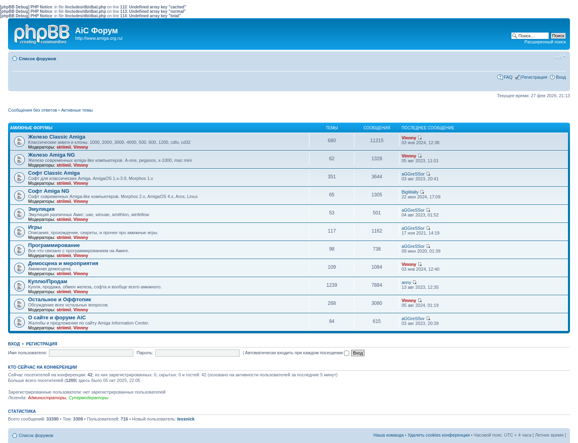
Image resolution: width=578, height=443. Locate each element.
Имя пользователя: (27, 352)
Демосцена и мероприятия (63, 263)
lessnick (185, 418)
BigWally (409, 192)
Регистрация (534, 77)
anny (406, 282)
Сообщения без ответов (32, 110)
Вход (561, 77)
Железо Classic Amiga (56, 137)
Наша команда (388, 435)
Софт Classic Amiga (54, 173)
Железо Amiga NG (51, 155)
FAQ (508, 77)
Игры (35, 227)
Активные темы (77, 110)
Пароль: (144, 352)
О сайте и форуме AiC (57, 317)
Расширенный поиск (545, 41)
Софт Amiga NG (48, 191)
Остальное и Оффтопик (59, 299)
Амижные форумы (31, 128)
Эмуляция (41, 209)
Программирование (54, 245)
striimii (64, 147)
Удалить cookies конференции (439, 435)
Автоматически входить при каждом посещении (297, 352)
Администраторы (47, 397)
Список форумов (37, 58)
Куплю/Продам (47, 281)
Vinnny (80, 147)
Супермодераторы (88, 397)
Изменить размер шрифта (560, 57)
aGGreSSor (412, 173)
